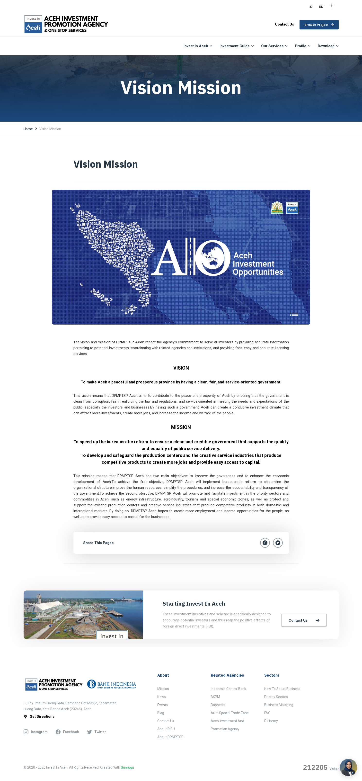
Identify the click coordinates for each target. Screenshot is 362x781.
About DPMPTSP (170, 737)
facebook (67, 732)
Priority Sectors (276, 697)
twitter (96, 732)
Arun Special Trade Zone (230, 713)
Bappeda (218, 705)
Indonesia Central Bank (228, 689)
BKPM (215, 697)
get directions (39, 716)
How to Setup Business (282, 689)
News (161, 697)
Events (162, 705)
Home (28, 129)
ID (310, 7)
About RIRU (166, 729)
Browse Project (319, 25)
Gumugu (127, 767)
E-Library (271, 721)
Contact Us (304, 620)
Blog (160, 713)
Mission (163, 689)
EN (321, 7)
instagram (36, 732)
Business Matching (278, 705)
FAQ (267, 713)
